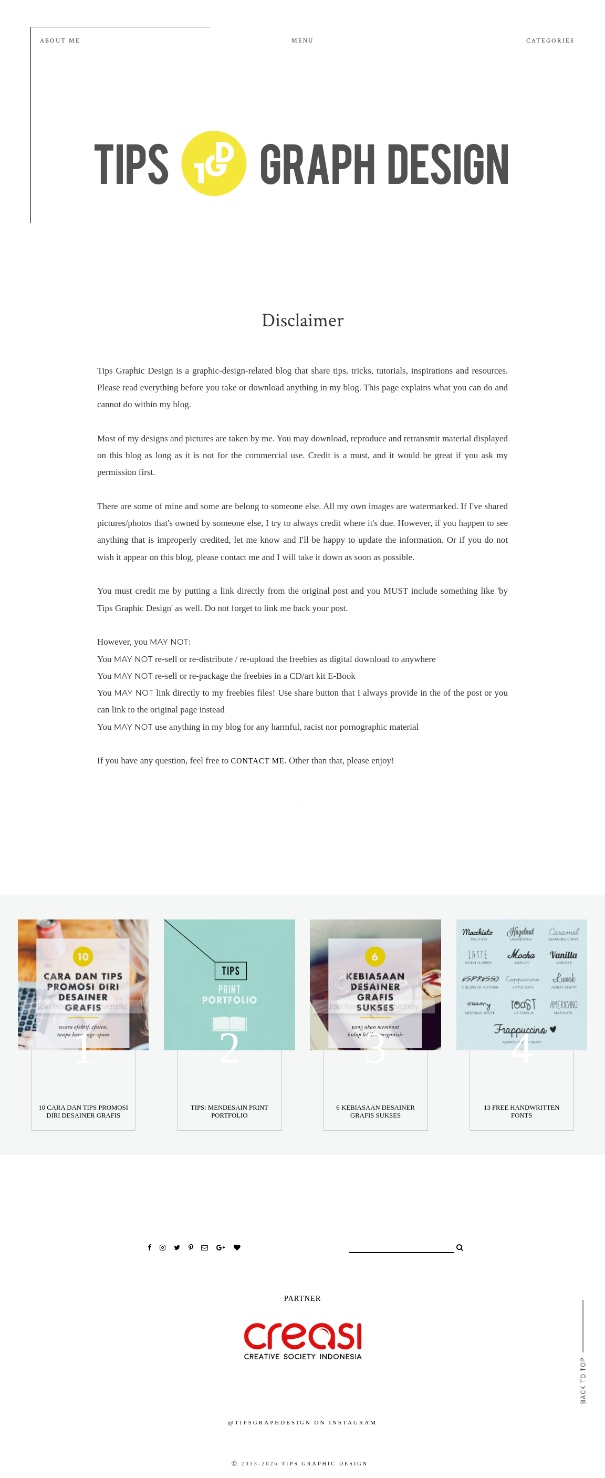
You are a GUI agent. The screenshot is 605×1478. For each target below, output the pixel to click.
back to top (583, 1380)
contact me (257, 761)
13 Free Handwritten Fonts (521, 1111)
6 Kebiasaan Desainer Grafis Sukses (375, 1111)
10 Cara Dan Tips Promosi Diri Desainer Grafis (83, 1111)
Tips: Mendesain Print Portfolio (229, 1111)
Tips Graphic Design (324, 1463)
